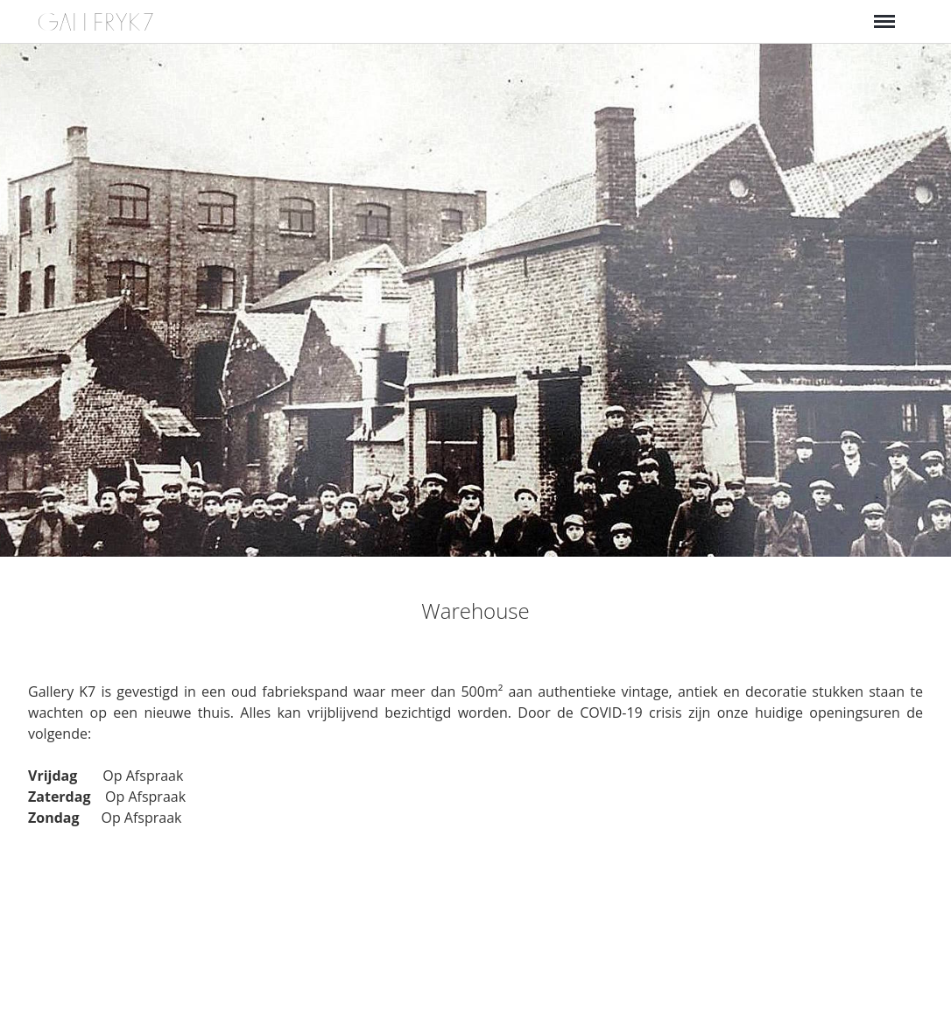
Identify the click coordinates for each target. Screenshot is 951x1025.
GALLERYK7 (97, 22)
